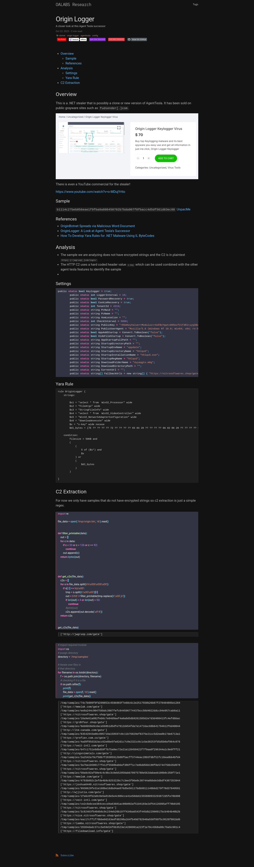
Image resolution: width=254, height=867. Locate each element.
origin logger (73, 35)
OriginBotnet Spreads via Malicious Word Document (98, 226)
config (95, 35)
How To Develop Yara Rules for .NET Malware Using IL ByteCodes (107, 236)
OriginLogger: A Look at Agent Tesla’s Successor (95, 231)
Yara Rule (72, 78)
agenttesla (85, 35)
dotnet (62, 35)
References (73, 63)
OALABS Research (73, 4)
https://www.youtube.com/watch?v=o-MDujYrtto (90, 192)
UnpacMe (183, 209)
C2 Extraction (70, 83)
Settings (71, 73)
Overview (67, 54)
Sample (70, 58)
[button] (61, 39)
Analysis (67, 68)
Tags (195, 4)
